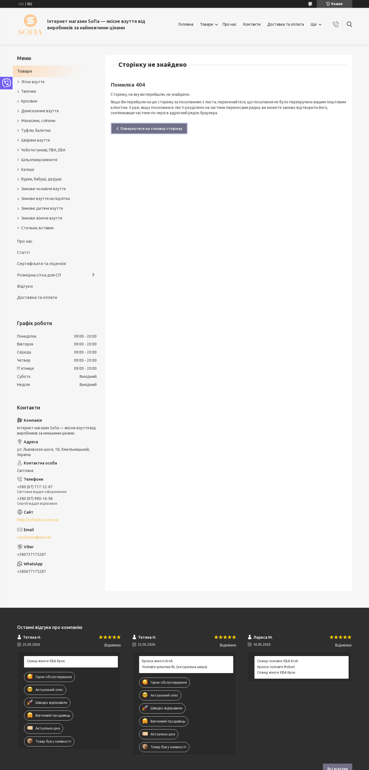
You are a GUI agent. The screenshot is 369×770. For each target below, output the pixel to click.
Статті (23, 252)
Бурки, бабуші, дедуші (41, 179)
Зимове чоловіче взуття (43, 189)
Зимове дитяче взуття (42, 208)
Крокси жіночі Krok (157, 661)
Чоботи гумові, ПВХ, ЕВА (43, 150)
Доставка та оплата (285, 24)
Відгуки (25, 286)
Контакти (252, 24)
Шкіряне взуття (35, 140)
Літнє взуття (32, 82)
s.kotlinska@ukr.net (34, 537)
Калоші (27, 169)
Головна (185, 24)
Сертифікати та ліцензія (41, 263)
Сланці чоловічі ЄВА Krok (277, 661)
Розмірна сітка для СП (39, 275)
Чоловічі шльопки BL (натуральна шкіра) (174, 667)
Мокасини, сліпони (38, 120)
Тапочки (28, 91)
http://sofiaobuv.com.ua (37, 520)
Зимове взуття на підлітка (45, 198)
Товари (206, 24)
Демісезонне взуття (40, 111)
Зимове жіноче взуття (41, 218)
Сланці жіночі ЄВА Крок (46, 661)
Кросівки (29, 101)
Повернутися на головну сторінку (151, 128)
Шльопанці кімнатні (39, 160)
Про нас (230, 24)
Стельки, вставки (37, 228)
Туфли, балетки (36, 130)
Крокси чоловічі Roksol (276, 667)
